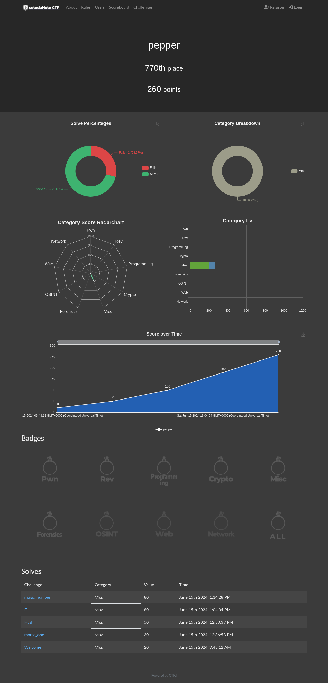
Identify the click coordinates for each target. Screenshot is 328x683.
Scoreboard (119, 7)
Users (100, 7)
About (71, 7)
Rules (86, 7)
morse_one (34, 634)
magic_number (37, 597)
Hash (29, 622)
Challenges (143, 7)
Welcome (32, 647)
